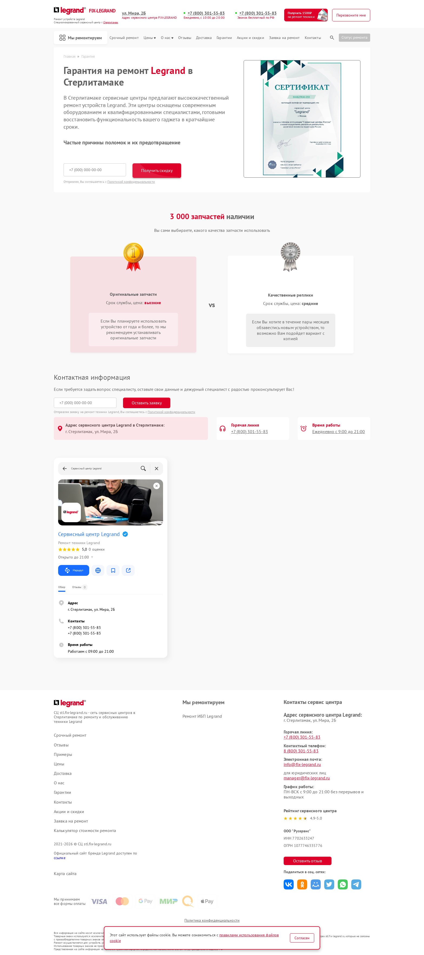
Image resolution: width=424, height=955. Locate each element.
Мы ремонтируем (80, 37)
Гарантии (224, 37)
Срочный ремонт (124, 37)
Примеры (63, 754)
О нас (167, 37)
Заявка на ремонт (284, 37)
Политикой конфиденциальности (131, 182)
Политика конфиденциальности (212, 920)
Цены (150, 37)
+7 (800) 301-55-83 (206, 13)
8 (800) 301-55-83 (301, 750)
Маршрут (73, 570)
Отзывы (184, 37)
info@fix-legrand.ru (302, 764)
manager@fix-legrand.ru (307, 778)
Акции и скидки (250, 37)
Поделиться (289, 884)
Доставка (204, 37)
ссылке (59, 857)
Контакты (313, 37)
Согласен (302, 937)
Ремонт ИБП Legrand (202, 716)
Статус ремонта (354, 37)
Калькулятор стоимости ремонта (85, 830)
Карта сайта (65, 873)
